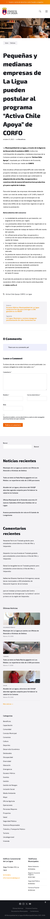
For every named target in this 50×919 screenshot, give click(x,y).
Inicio (6, 43)
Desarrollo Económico (11, 749)
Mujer (5, 797)
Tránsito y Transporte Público (14, 829)
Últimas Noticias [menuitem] (18, 908)
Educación (6, 765)
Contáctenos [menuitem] (34, 911)
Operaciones (7, 805)
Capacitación (7, 725)
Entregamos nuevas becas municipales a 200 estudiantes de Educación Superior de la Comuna (21, 581)
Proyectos (7, 813)
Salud (5, 685)
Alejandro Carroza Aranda (12, 553)
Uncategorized (8, 837)
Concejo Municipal (10, 733)
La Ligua (29, 294)
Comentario (7, 372)
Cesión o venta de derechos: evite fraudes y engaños (26, 2)
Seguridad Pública (9, 627)
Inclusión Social (9, 789)
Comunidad (7, 729)
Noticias (12, 43)
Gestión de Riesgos (10, 785)
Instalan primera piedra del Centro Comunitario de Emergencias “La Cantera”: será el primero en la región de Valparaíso (21, 593)
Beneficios (21, 139)
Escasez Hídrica (9, 773)
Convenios (7, 737)
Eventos (6, 777)
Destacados (7, 753)
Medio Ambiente (9, 793)
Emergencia (7, 769)
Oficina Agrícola (9, 801)
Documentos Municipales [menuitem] (19, 911)
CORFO (22, 294)
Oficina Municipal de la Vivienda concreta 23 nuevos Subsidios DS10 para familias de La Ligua (20, 502)
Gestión (6, 781)
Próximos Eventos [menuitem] (31, 908)
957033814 (7, 875)
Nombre (6, 395)
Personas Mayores (10, 809)
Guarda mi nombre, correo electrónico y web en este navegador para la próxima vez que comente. (24, 418)
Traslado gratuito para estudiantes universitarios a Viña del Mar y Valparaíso (19, 543)
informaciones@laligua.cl (11, 878)
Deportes (6, 745)
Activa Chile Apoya (12, 294)
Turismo (6, 656)
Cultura (5, 741)
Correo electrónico (33, 395)
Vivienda (6, 841)
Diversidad (7, 761)
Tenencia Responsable (11, 825)
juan (4, 591)
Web (4, 405)
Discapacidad (8, 757)
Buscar (5, 443)
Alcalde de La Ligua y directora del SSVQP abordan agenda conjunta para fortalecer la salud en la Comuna (20, 490)
